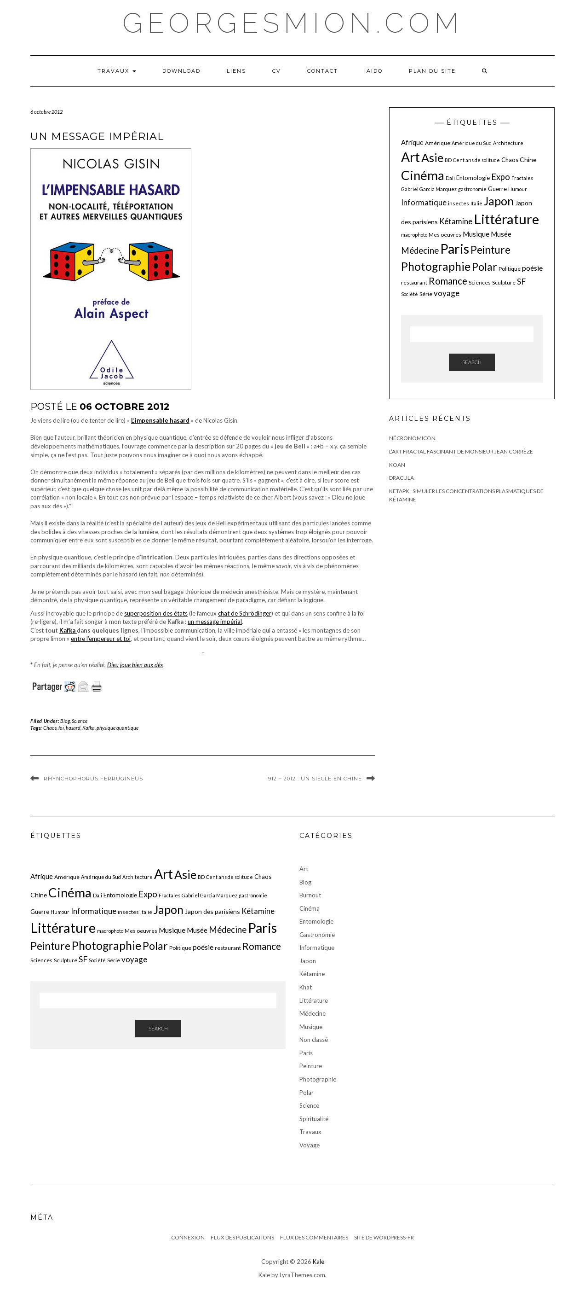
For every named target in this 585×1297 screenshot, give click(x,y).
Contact (322, 71)
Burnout (310, 895)
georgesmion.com (292, 23)
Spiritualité (313, 1119)
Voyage (309, 1145)
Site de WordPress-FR (384, 1237)
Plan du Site (432, 71)
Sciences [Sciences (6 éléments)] (480, 282)
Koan (397, 464)
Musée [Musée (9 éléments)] (501, 234)
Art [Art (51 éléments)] (410, 157)
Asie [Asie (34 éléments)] (432, 157)
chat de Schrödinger (244, 613)
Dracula (401, 477)
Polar (306, 1092)
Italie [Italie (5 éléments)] (476, 203)
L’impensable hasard (160, 420)
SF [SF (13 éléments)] (521, 281)
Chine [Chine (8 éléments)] (528, 159)
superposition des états (156, 613)
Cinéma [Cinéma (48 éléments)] (422, 175)
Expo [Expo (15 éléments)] (500, 177)
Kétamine (312, 973)
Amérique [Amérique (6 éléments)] (437, 143)
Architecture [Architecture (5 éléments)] (508, 143)
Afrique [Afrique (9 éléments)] (412, 142)
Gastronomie (317, 934)
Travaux (117, 71)
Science (79, 721)
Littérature (313, 1000)
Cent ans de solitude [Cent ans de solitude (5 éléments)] (476, 160)
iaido (373, 71)
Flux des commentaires (314, 1237)
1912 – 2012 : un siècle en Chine (314, 778)
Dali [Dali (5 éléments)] (450, 178)
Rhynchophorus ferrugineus (93, 778)
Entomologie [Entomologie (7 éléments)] (473, 177)
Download (181, 71)
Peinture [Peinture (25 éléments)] (490, 250)
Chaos (50, 728)
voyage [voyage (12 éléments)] (446, 293)
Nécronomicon (412, 438)
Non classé (313, 1039)
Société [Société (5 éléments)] (409, 294)
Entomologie (316, 921)
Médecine (312, 1013)
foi (61, 728)
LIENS (236, 71)
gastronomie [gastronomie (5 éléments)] (472, 189)
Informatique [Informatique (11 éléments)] (424, 202)
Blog (65, 721)
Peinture (310, 1066)
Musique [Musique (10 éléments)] (476, 234)
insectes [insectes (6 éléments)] (458, 203)
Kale (318, 1261)
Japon (307, 961)
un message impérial (215, 621)
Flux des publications (242, 1237)
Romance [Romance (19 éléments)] (448, 280)
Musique (310, 1026)
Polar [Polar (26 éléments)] (484, 266)
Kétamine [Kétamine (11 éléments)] (455, 221)
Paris (306, 1053)
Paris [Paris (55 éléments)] (454, 248)
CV (276, 71)
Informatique (316, 947)
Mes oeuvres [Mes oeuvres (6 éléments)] (445, 234)
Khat (305, 987)
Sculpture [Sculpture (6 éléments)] (504, 282)
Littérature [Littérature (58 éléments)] (506, 219)
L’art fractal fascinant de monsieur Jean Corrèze (461, 451)
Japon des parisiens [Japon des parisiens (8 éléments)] (212, 911)
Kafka (68, 630)
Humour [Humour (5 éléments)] (517, 189)
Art (303, 868)
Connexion (188, 1237)
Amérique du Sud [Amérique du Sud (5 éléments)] (472, 143)
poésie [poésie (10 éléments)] (532, 268)
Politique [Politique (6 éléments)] (510, 268)
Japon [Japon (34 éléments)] (499, 201)
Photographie (317, 1079)
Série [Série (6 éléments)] (425, 294)
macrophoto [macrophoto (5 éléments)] (414, 235)
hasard (73, 728)
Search (472, 362)
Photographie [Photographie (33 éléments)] (435, 266)
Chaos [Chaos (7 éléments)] (509, 159)
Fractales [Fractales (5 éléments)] (522, 178)
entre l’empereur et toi (101, 638)
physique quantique (117, 728)
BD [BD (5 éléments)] (448, 160)
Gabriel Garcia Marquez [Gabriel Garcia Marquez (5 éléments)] (429, 189)
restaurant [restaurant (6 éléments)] (414, 282)
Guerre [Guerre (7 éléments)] (497, 188)
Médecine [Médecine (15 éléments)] (420, 250)
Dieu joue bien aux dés (135, 665)
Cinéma (309, 908)
